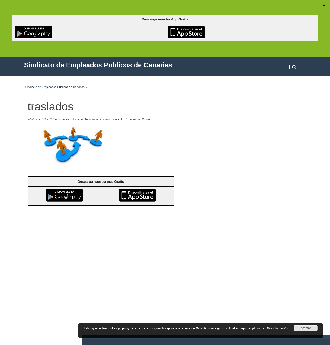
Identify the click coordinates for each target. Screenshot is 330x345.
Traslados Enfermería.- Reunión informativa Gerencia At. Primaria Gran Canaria (104, 119)
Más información (277, 328)
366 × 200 (48, 119)
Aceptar (305, 328)
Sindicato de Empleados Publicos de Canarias (55, 87)
